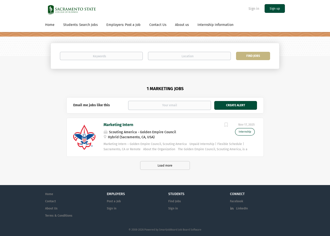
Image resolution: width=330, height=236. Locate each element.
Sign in (253, 9)
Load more (165, 165)
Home (49, 194)
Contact (50, 201)
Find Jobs (253, 56)
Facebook (236, 201)
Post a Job (114, 201)
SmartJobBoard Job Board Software (180, 229)
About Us (51, 208)
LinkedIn (242, 208)
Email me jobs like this (91, 105)
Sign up (275, 8)
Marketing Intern (118, 124)
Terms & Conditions (58, 215)
